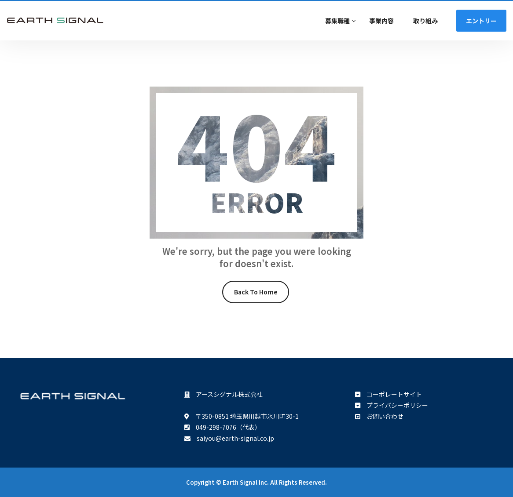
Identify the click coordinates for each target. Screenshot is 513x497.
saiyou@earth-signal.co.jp (232, 438)
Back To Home (255, 291)
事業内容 (381, 20)
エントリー (481, 20)
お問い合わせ (381, 416)
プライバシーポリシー (394, 405)
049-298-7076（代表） (225, 427)
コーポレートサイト (391, 394)
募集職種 (337, 20)
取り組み (425, 20)
